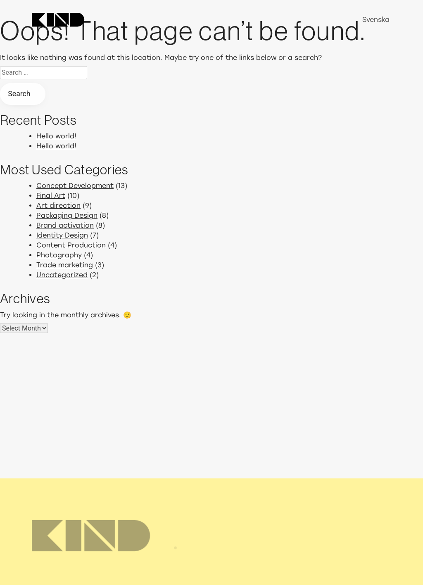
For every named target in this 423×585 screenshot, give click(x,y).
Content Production (71, 245)
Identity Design (62, 235)
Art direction (58, 205)
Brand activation (65, 225)
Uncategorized (62, 275)
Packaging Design (66, 215)
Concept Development (75, 186)
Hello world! (56, 136)
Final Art (50, 196)
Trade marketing (64, 265)
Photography (59, 255)
